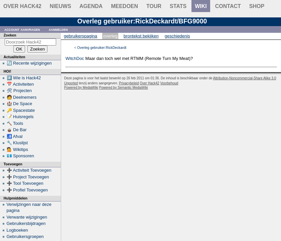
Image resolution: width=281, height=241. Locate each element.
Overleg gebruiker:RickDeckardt (101, 48)
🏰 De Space (19, 103)
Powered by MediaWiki (81, 87)
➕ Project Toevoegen (28, 176)
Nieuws (60, 6)
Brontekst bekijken (141, 35)
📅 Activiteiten (20, 84)
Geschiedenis (177, 35)
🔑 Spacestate (21, 110)
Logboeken (17, 230)
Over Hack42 (22, 6)
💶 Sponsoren (20, 155)
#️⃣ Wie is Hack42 (24, 77)
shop (256, 6)
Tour (153, 6)
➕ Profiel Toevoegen (27, 189)
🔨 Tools (15, 123)
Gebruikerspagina (80, 35)
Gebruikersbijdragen (26, 223)
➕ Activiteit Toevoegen (29, 170)
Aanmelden (58, 29)
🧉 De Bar (17, 129)
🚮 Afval (15, 136)
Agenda (91, 6)
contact (228, 6)
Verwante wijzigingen (27, 217)
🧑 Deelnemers (22, 97)
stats (178, 6)
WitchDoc (74, 58)
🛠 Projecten (19, 90)
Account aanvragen (22, 29)
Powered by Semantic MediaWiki (123, 87)
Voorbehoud (169, 83)
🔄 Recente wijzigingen (29, 63)
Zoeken (10, 35)
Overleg (110, 35)
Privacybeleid (129, 83)
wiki (201, 6)
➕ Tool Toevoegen (25, 183)
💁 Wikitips (17, 149)
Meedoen (124, 6)
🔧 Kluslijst (17, 142)
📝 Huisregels (20, 116)
